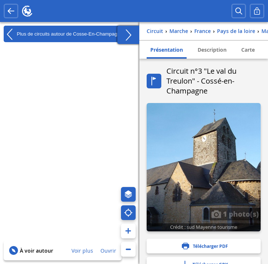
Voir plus (82, 250)
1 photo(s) (235, 214)
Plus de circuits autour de (63, 34)
